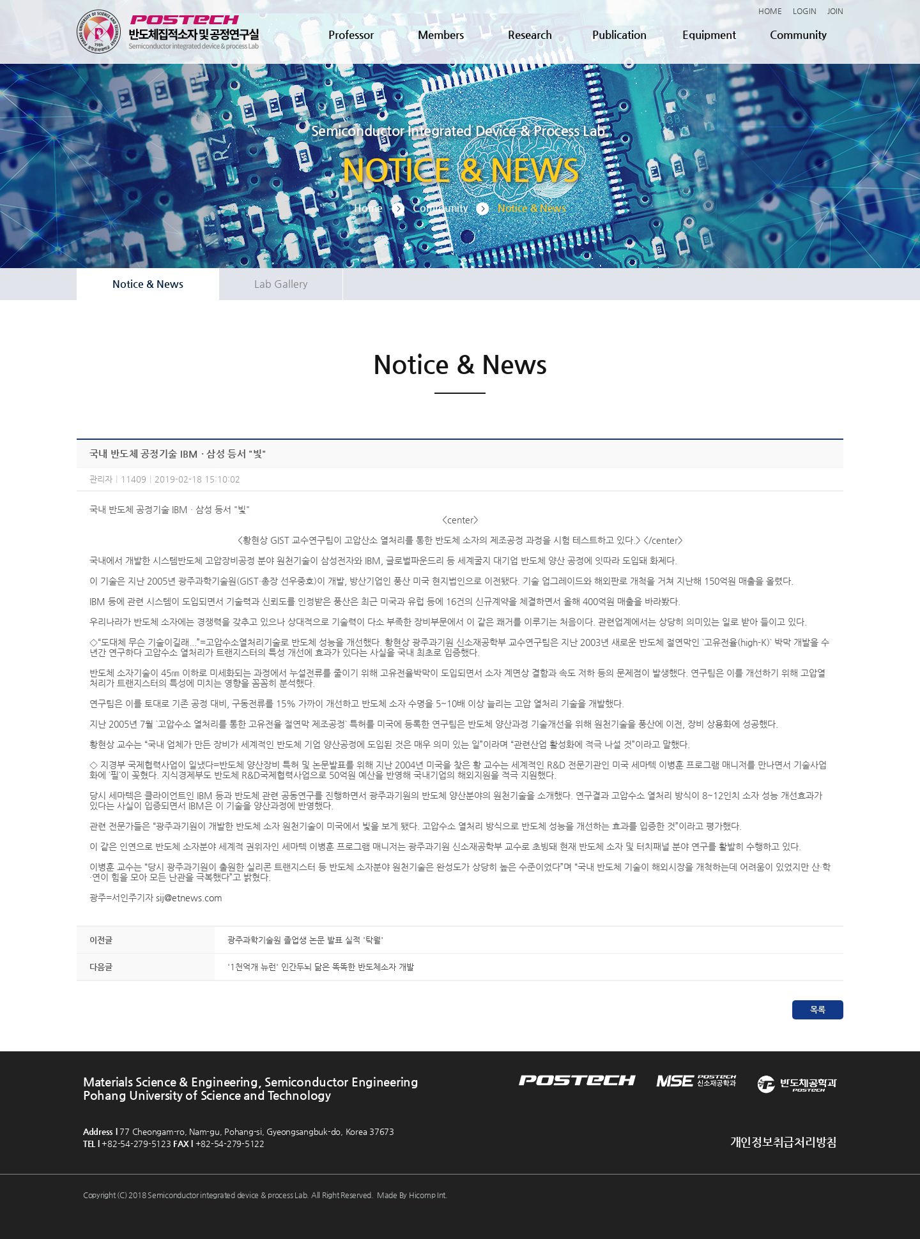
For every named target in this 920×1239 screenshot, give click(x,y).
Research (530, 34)
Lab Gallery (280, 284)
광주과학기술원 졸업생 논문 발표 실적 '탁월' (305, 940)
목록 (817, 1009)
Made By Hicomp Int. (412, 1194)
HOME (770, 10)
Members (441, 34)
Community (798, 34)
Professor (351, 34)
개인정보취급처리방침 (783, 1141)
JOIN (835, 10)
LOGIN (804, 10)
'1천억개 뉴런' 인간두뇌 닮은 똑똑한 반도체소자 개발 (320, 967)
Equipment (709, 34)
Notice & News (147, 284)
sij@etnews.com (189, 897)
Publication (619, 34)
